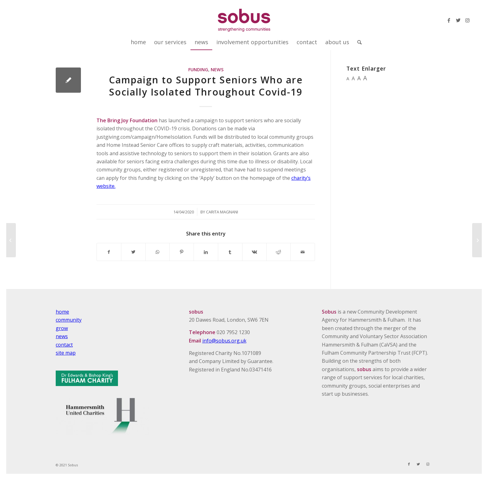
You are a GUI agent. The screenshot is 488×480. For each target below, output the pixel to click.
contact (64, 344)
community (69, 319)
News (217, 69)
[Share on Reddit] (279, 252)
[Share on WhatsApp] (158, 252)
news (62, 336)
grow (62, 328)
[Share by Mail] (303, 252)
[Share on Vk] (254, 252)
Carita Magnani (222, 212)
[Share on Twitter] (133, 252)
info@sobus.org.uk (224, 340)
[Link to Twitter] (458, 20)
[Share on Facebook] (109, 252)
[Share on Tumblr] (230, 252)
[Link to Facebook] (448, 20)
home (62, 311)
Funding (198, 69)
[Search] (357, 42)
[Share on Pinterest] (182, 252)
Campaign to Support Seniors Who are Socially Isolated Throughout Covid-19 (206, 85)
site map (66, 352)
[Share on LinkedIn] (206, 252)
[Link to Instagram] (467, 20)
